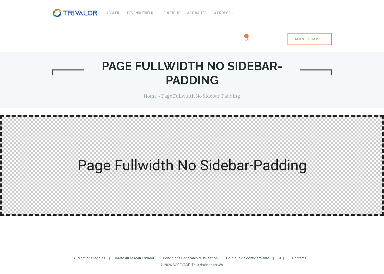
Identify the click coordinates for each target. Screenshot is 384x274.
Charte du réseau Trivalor (134, 258)
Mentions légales (91, 258)
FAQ (280, 258)
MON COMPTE (309, 39)
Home (150, 96)
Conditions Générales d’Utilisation (190, 258)
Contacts (299, 258)
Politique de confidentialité (247, 258)
